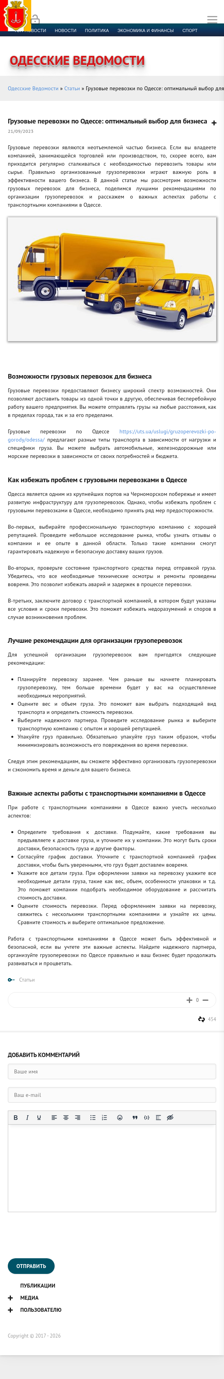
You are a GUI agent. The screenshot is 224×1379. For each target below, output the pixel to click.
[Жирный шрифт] (15, 1117)
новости (65, 30)
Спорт (190, 30)
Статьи (72, 88)
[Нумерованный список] (104, 1117)
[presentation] (67, 1235)
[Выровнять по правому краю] (78, 1117)
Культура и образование (44, 40)
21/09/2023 (21, 131)
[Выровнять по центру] (66, 1117)
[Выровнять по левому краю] (54, 1117)
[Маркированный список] (93, 1117)
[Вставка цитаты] (135, 1117)
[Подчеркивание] (39, 1117)
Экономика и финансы (145, 30)
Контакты (176, 40)
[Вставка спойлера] (158, 1117)
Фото (149, 40)
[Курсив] (27, 1117)
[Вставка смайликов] (120, 1117)
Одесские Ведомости (33, 88)
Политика (97, 30)
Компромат (96, 40)
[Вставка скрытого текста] (170, 1117)
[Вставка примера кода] (147, 1117)
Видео (126, 40)
